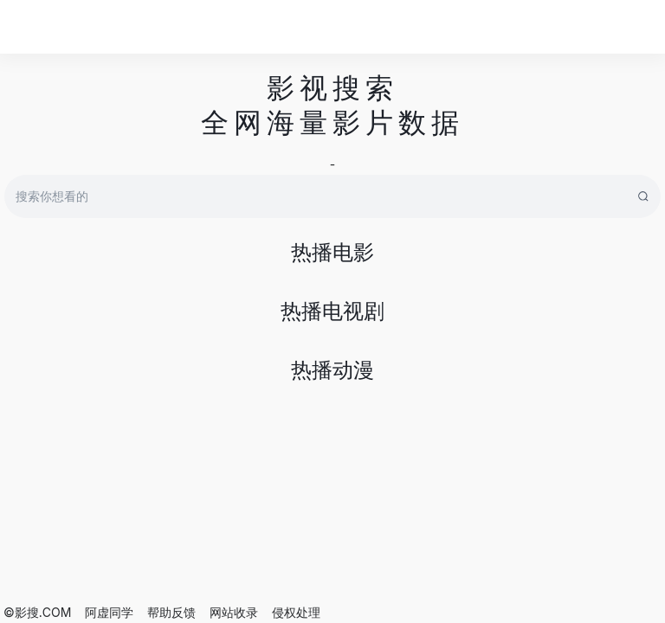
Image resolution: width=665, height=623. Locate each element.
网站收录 (234, 612)
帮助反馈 (171, 612)
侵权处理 (296, 612)
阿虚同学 (109, 612)
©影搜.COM (37, 612)
